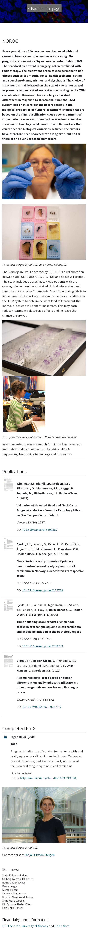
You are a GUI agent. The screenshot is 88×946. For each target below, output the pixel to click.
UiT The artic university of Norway (25, 926)
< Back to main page (44, 8)
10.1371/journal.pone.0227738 (42, 590)
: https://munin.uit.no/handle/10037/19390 (47, 778)
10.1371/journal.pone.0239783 (42, 646)
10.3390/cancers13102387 (39, 529)
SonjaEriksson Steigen (40, 855)
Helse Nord (62, 926)
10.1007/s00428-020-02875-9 (41, 707)
